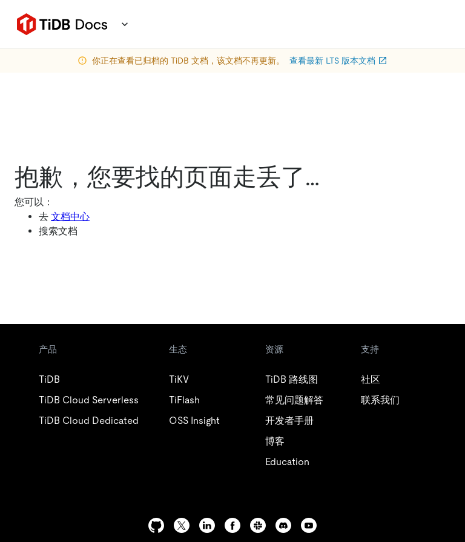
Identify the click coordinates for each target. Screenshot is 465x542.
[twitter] (181, 525)
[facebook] (232, 525)
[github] (156, 525)
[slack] (258, 525)
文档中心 (70, 216)
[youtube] (309, 525)
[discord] (283, 525)
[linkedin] (207, 525)
